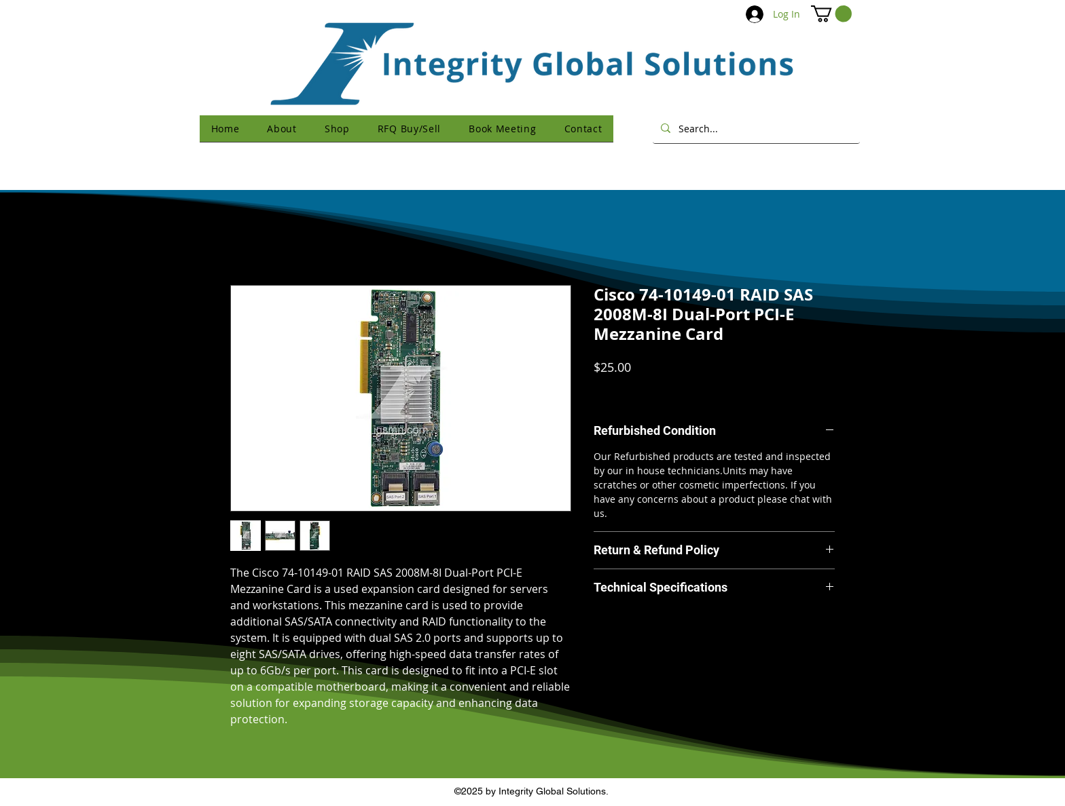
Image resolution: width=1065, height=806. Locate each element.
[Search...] (755, 128)
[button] (831, 13)
